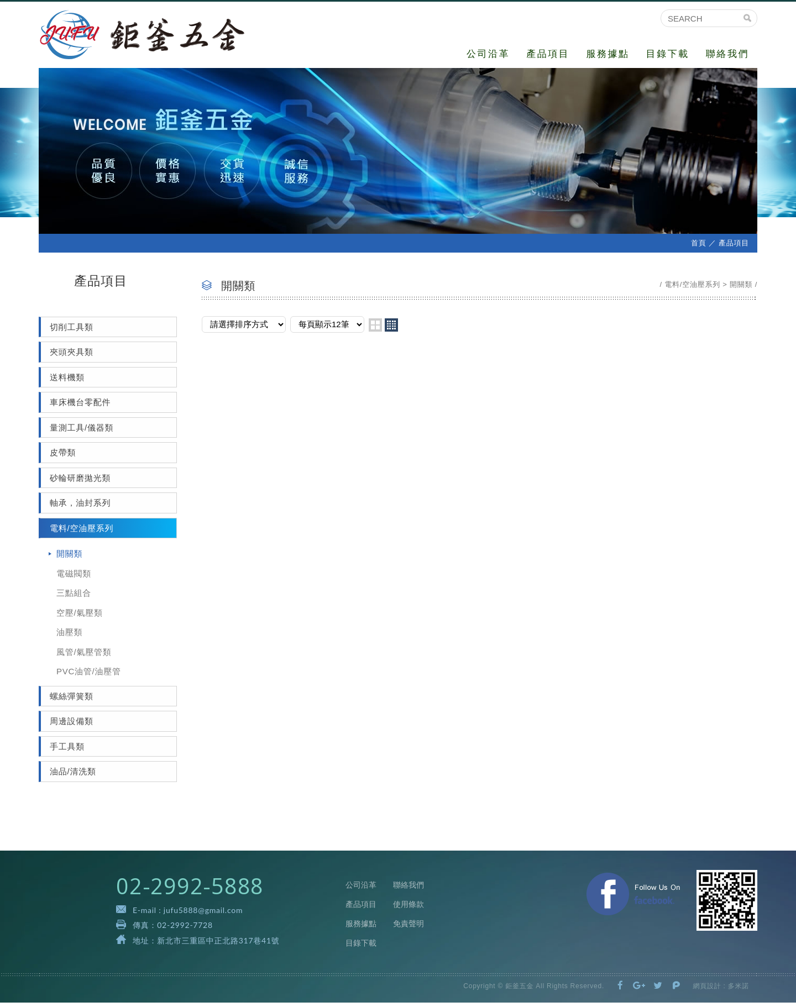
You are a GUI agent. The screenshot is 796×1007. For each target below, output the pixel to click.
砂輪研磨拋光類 (80, 481)
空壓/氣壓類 (79, 616)
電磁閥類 (73, 577)
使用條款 (408, 908)
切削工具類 (71, 330)
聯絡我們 (727, 54)
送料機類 (67, 381)
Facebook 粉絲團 (633, 898)
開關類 (69, 558)
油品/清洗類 (73, 775)
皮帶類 (63, 456)
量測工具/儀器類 (81, 431)
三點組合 (73, 597)
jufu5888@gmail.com (203, 914)
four (391, 328)
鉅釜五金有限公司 (151, 37)
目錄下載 (667, 54)
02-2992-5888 (190, 890)
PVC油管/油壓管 (88, 675)
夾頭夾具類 (71, 356)
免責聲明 (408, 928)
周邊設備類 (71, 725)
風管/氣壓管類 (83, 655)
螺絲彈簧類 (71, 700)
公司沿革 (488, 54)
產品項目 (547, 54)
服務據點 (607, 54)
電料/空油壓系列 (81, 532)
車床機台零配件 (80, 406)
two (375, 328)
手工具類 (67, 750)
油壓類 (69, 636)
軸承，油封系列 (80, 507)
